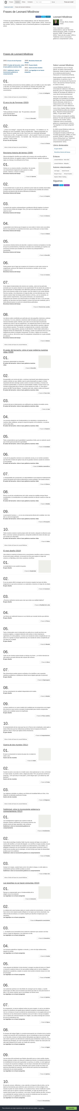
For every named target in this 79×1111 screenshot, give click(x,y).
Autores (17, 2)
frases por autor (8, 7)
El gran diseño (58, 148)
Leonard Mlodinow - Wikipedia (61, 163)
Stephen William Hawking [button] (60, 176)
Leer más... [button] (41, 1108)
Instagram (67, 185)
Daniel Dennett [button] (65, 170)
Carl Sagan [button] (57, 170)
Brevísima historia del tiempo (62, 152)
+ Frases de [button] (44, 93)
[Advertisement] (31, 39)
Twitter (43, 16)
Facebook (38, 16)
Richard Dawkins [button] (68, 173)
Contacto (30, 2)
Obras (23, 2)
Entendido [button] (71, 1108)
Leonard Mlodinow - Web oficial (61, 159)
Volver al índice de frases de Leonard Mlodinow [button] (15, 97)
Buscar (53, 2)
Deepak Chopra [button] (58, 173)
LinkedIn (48, 16)
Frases (11, 2)
